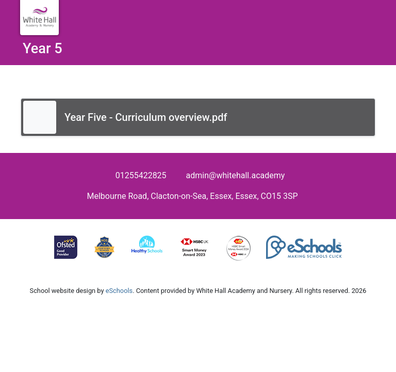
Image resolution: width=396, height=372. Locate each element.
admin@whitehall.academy (235, 175)
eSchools (119, 291)
